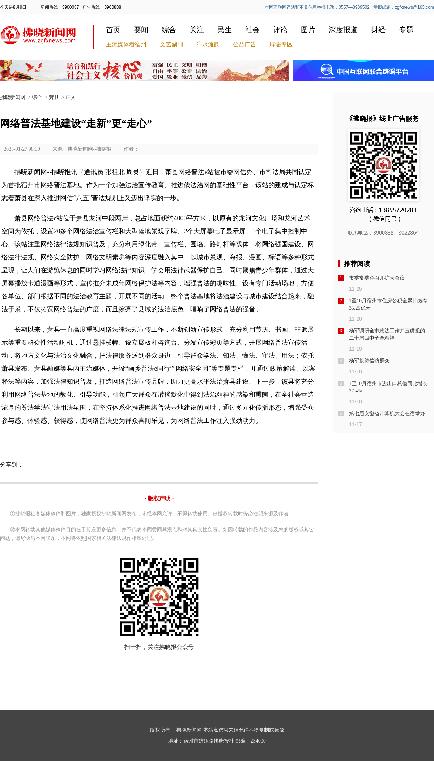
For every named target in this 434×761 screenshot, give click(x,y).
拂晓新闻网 (12, 97)
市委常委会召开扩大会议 (377, 278)
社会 (252, 30)
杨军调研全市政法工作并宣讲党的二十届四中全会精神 (387, 334)
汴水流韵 (208, 44)
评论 (280, 30)
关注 (197, 30)
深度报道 (343, 30)
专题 (406, 30)
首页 (113, 30)
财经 (378, 30)
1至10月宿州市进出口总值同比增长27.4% (388, 387)
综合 (169, 30)
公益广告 (244, 44)
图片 (308, 30)
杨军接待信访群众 (369, 361)
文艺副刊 (171, 44)
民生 (224, 30)
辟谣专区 (281, 44)
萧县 (54, 97)
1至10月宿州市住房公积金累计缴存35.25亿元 (388, 304)
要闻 (141, 30)
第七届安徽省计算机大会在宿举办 (387, 413)
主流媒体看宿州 (126, 44)
